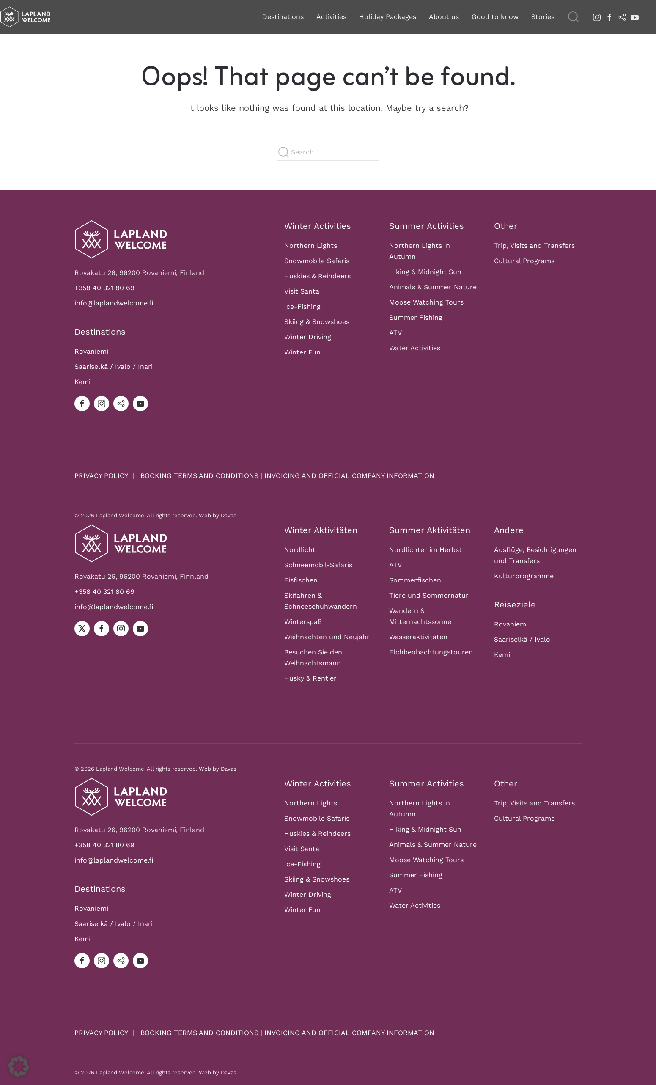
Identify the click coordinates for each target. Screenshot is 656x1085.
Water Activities (414, 348)
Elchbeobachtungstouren (431, 644)
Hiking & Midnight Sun (425, 272)
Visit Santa (301, 292)
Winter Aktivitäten (320, 521)
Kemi (82, 382)
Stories (542, 17)
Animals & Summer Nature (433, 287)
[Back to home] (25, 17)
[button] (573, 17)
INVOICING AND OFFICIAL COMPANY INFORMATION (349, 476)
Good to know (495, 17)
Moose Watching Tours (426, 303)
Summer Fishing (415, 318)
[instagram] (597, 17)
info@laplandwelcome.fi (114, 303)
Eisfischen (301, 572)
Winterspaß (303, 613)
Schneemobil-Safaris (318, 556)
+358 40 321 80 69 (104, 288)
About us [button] (444, 17)
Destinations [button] (283, 17)
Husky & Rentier (310, 670)
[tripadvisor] (622, 17)
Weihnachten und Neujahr (327, 628)
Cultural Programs (524, 261)
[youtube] (635, 17)
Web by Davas (217, 511)
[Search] (328, 152)
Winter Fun (302, 353)
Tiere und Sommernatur (429, 587)
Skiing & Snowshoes (316, 322)
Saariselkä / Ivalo (522, 631)
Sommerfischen (415, 572)
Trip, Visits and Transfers (534, 246)
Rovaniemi (91, 351)
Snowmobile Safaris (316, 261)
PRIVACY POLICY (102, 476)
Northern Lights (310, 246)
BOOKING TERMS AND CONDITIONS (199, 476)
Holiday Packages (387, 17)
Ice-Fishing (302, 307)
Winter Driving (307, 337)
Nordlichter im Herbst (425, 541)
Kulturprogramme (524, 567)
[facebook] (609, 17)
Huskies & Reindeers (317, 276)
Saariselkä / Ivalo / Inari (113, 367)
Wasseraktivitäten (418, 628)
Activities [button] (331, 17)
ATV (395, 333)
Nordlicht (300, 541)
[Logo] (120, 239)
